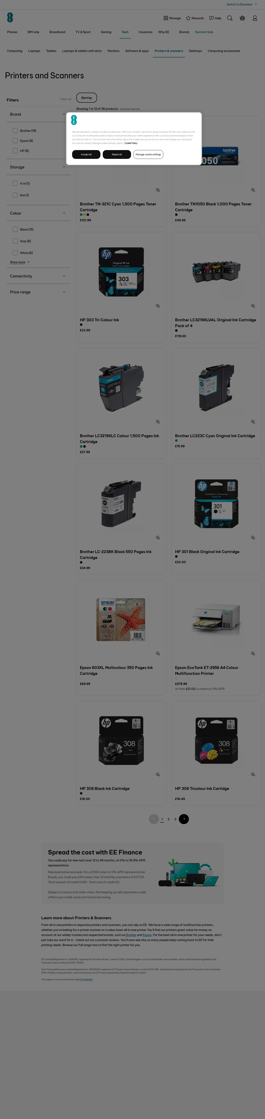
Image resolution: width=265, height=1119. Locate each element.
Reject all (117, 154)
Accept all (86, 154)
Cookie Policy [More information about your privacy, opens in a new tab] (131, 142)
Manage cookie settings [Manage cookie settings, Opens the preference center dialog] (148, 154)
